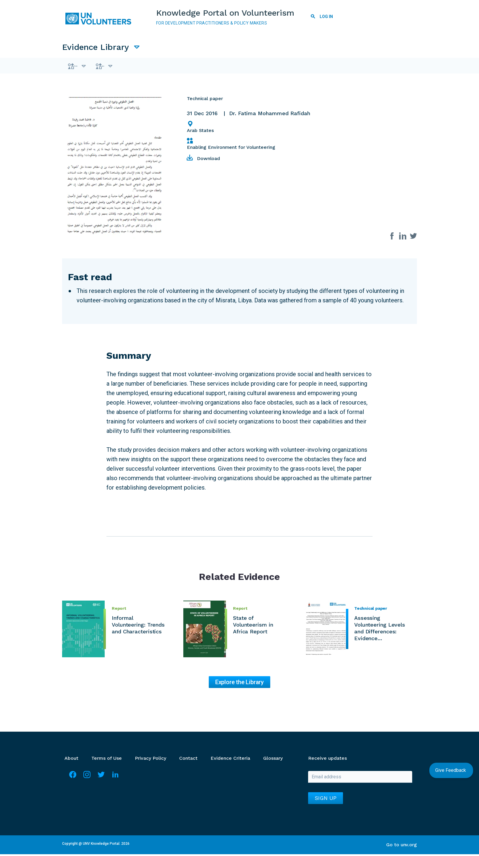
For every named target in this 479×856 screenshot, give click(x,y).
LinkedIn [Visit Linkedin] (115, 778)
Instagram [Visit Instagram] (86, 778)
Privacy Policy (150, 760)
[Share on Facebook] (392, 237)
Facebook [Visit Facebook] (72, 778)
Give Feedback (451, 770)
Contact (188, 760)
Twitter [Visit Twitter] (101, 778)
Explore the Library (239, 683)
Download (208, 160)
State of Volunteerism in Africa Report (253, 626)
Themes (87, 67)
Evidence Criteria (230, 760)
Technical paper (370, 610)
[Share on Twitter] (413, 237)
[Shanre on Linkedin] (402, 237)
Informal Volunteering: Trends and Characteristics (138, 626)
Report (119, 610)
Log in (326, 16)
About (71, 760)
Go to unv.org (401, 846)
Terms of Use (106, 760)
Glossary (273, 760)
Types (132, 67)
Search (313, 17)
